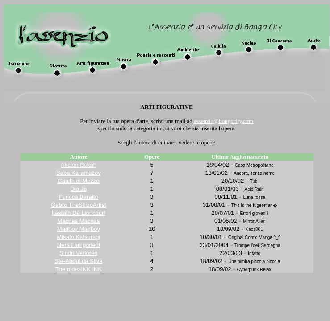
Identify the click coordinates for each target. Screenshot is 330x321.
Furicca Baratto (78, 196)
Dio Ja (78, 188)
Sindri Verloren (78, 253)
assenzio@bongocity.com (223, 121)
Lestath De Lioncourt (78, 213)
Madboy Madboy (78, 229)
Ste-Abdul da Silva (78, 261)
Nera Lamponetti (78, 245)
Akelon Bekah (78, 164)
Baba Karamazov (78, 172)
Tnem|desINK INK (78, 269)
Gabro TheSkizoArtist (78, 205)
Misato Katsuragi (78, 237)
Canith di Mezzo (78, 180)
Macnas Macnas (79, 221)
